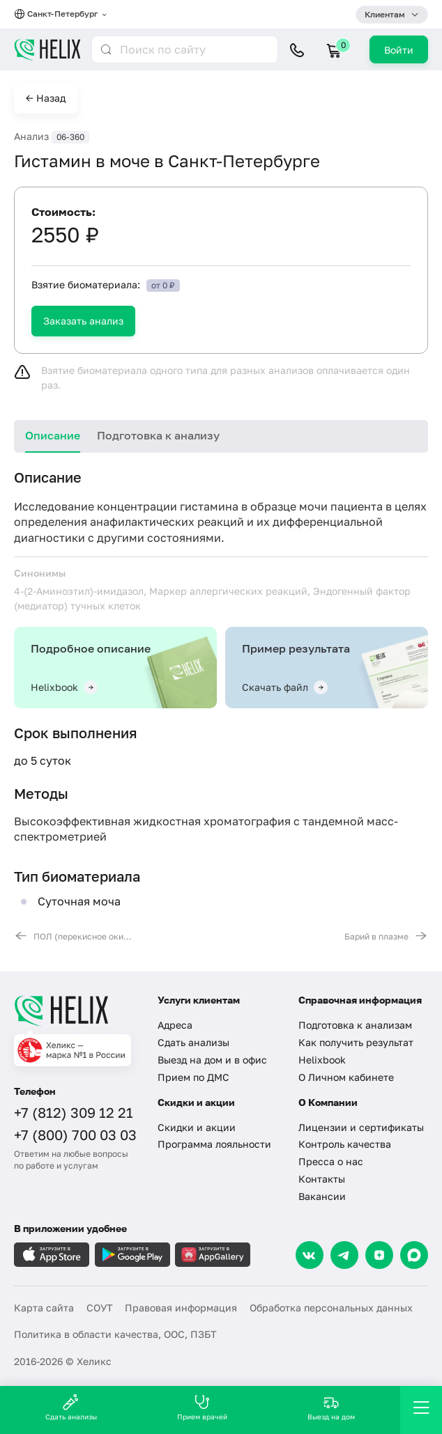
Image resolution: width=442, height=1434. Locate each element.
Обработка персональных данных (331, 1308)
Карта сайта (44, 1308)
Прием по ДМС (193, 1077)
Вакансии (322, 1196)
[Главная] (77, 1011)
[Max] (414, 1255)
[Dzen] (379, 1255)
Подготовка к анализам (355, 1025)
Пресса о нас (330, 1161)
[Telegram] (344, 1255)
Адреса (175, 1025)
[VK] (309, 1255)
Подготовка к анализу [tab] (158, 435)
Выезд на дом (331, 1407)
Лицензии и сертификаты (361, 1127)
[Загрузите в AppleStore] (51, 1254)
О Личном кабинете (346, 1077)
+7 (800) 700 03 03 (75, 1134)
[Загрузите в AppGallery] (212, 1254)
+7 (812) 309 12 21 (73, 1112)
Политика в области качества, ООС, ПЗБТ (115, 1334)
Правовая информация (181, 1308)
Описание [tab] (52, 435)
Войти (398, 50)
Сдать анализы (193, 1042)
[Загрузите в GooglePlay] (132, 1254)
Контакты (321, 1179)
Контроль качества (344, 1144)
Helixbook (322, 1060)
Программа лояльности (214, 1144)
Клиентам (385, 14)
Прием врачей (202, 1407)
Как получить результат (355, 1042)
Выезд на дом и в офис (212, 1060)
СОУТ (99, 1308)
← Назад (46, 98)
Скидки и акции (197, 1127)
